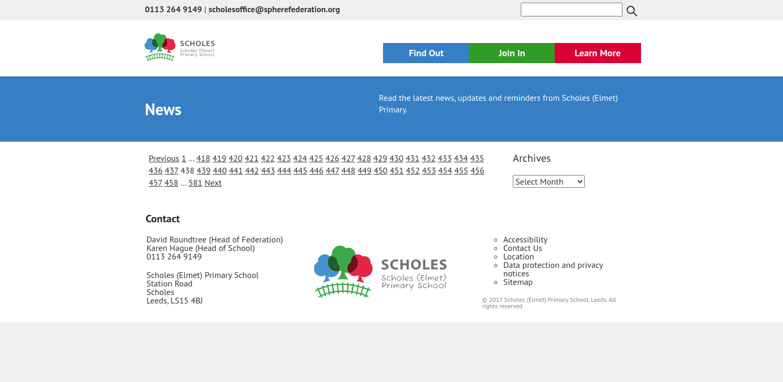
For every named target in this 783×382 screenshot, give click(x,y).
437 (171, 170)
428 (364, 158)
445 (300, 170)
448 (348, 170)
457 (155, 182)
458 (171, 182)
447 (332, 170)
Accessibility (525, 239)
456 (477, 170)
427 (348, 158)
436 (156, 170)
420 (236, 158)
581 (195, 182)
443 (268, 170)
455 (461, 170)
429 (380, 158)
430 (396, 158)
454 (445, 170)
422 (267, 158)
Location (518, 256)
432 (428, 158)
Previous (164, 158)
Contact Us (522, 247)
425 (316, 158)
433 (445, 158)
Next (212, 182)
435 (477, 158)
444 (284, 170)
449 (364, 170)
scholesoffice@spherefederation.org (274, 9)
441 (236, 170)
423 (284, 158)
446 (316, 170)
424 (300, 158)
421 (252, 158)
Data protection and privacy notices (553, 269)
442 (252, 170)
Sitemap (518, 281)
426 (332, 158)
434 (461, 158)
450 (380, 170)
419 (219, 158)
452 (413, 170)
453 (429, 170)
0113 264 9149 (173, 9)
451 (397, 170)
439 (203, 170)
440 (220, 170)
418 (203, 158)
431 (413, 158)
